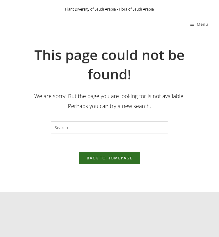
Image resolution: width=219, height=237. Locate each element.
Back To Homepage (109, 158)
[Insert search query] (109, 127)
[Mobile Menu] (199, 24)
